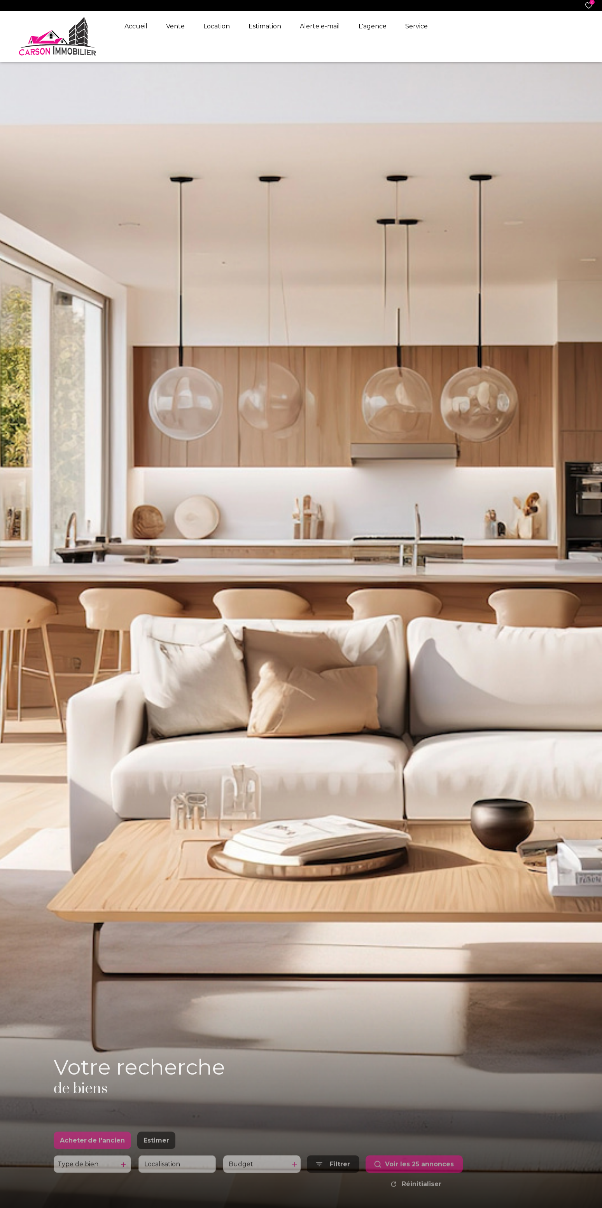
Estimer (156, 1151)
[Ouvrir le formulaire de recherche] (333, 1176)
